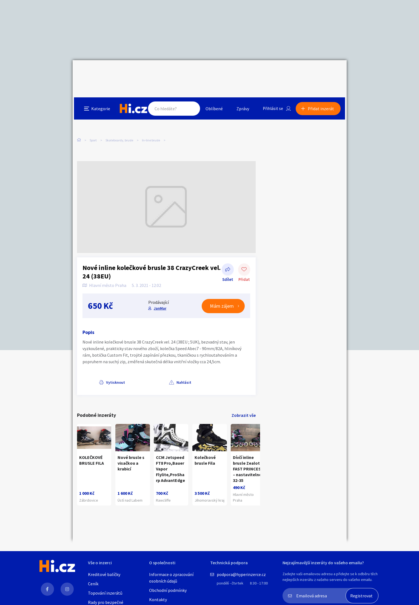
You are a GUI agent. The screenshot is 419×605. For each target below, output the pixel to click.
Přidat (244, 254)
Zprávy (242, 72)
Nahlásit (132, 366)
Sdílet (228, 254)
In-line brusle (151, 115)
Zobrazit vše (244, 399)
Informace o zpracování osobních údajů (171, 578)
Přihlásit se (273, 72)
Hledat (189, 72)
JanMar (159, 292)
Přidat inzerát (322, 72)
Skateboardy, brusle (119, 115)
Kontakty (158, 599)
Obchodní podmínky (168, 590)
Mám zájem (222, 290)
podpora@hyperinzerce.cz (241, 574)
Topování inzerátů (105, 593)
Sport (93, 115)
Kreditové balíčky (104, 574)
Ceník (93, 583)
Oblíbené (213, 72)
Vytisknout (99, 366)
